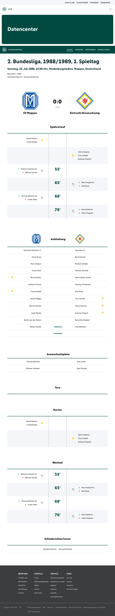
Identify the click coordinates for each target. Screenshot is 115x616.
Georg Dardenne (31, 77)
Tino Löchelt (83, 155)
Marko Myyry (36, 299)
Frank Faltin (32, 199)
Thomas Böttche (27, 196)
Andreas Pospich (84, 159)
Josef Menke (36, 313)
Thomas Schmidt (81, 270)
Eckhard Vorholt (34, 284)
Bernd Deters (31, 138)
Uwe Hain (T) (80, 250)
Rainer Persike (35, 327)
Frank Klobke (32, 142)
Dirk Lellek (85, 209)
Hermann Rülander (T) (32, 250)
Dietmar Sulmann (27, 169)
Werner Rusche (31, 172)
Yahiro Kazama (84, 152)
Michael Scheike (81, 264)
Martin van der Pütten (32, 320)
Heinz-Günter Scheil (83, 277)
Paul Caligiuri (36, 264)
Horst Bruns (36, 257)
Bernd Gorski (80, 257)
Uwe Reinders (80, 327)
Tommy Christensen (83, 284)
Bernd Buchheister (82, 320)
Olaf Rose (85, 186)
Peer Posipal (86, 182)
